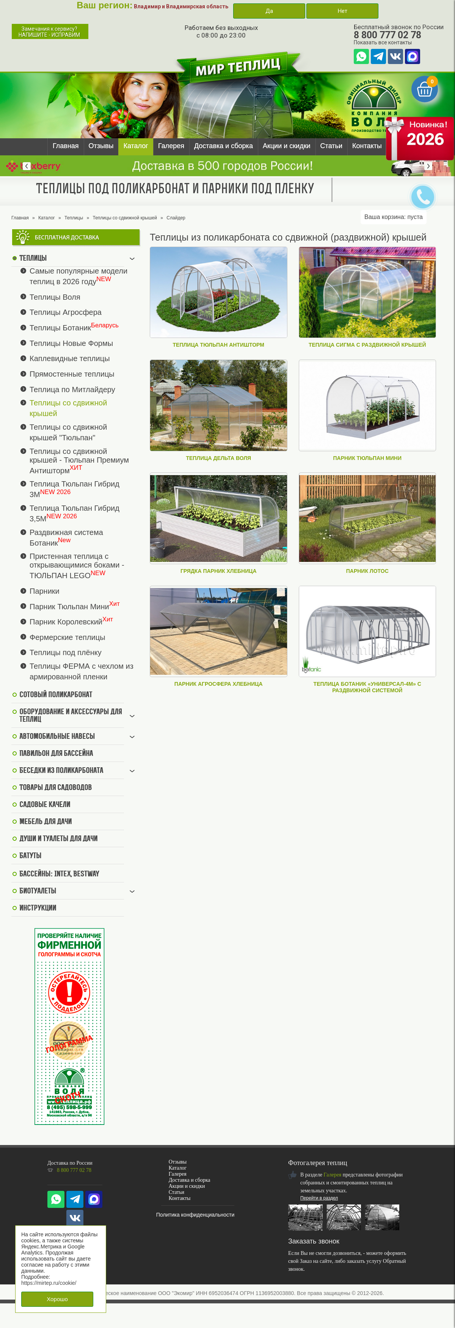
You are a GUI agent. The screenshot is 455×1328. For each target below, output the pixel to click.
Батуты (30, 856)
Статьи (331, 146)
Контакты (367, 146)
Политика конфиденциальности (195, 1215)
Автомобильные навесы (57, 737)
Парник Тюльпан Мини (69, 606)
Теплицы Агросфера (66, 312)
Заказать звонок (313, 1241)
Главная (66, 146)
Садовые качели (44, 805)
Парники (45, 591)
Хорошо (57, 1299)
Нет (342, 11)
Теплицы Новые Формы (71, 343)
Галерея (171, 146)
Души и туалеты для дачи (58, 839)
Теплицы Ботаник (60, 328)
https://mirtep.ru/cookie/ (49, 1283)
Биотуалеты (37, 891)
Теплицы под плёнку (66, 652)
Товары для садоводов (55, 788)
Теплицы (73, 218)
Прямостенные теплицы (72, 374)
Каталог (135, 146)
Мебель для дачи (45, 822)
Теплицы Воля (55, 297)
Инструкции (37, 908)
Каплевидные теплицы (70, 358)
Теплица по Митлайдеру (72, 389)
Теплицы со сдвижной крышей (125, 218)
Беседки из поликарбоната (61, 771)
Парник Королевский (66, 622)
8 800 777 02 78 (387, 35)
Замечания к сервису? (49, 32)
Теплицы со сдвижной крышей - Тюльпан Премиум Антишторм (79, 461)
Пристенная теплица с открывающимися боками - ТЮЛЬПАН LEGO (77, 566)
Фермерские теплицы (67, 637)
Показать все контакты (383, 42)
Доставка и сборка (223, 146)
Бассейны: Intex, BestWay (59, 874)
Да (269, 11)
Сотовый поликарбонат (55, 695)
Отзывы (101, 146)
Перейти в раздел (319, 1198)
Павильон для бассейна (56, 754)
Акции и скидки (287, 146)
